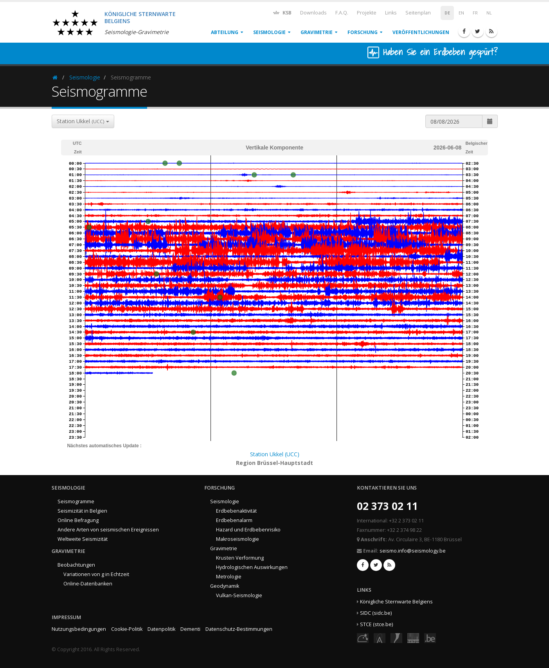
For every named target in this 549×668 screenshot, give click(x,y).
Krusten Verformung (240, 558)
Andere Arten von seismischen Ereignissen (108, 529)
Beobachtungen (76, 565)
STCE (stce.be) (376, 624)
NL (489, 13)
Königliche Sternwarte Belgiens (396, 601)
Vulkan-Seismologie (239, 595)
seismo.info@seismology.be (413, 550)
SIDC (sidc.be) (376, 613)
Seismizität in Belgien (82, 511)
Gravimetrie (317, 32)
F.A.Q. (341, 12)
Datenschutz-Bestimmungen (238, 629)
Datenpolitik (161, 629)
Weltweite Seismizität (83, 539)
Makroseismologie (237, 539)
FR (475, 13)
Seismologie (269, 32)
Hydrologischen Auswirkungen (252, 567)
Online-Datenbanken (87, 583)
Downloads (313, 12)
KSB (282, 12)
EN (461, 13)
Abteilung (224, 32)
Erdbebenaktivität (236, 511)
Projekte (366, 12)
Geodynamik (224, 586)
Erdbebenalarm (234, 520)
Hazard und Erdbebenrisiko (248, 529)
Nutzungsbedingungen (79, 629)
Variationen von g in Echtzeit (96, 574)
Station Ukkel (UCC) (274, 454)
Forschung (362, 32)
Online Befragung (78, 520)
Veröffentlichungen (420, 32)
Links (391, 12)
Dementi (190, 629)
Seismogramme (76, 501)
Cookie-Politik (126, 629)
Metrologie (228, 576)
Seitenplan (418, 12)
